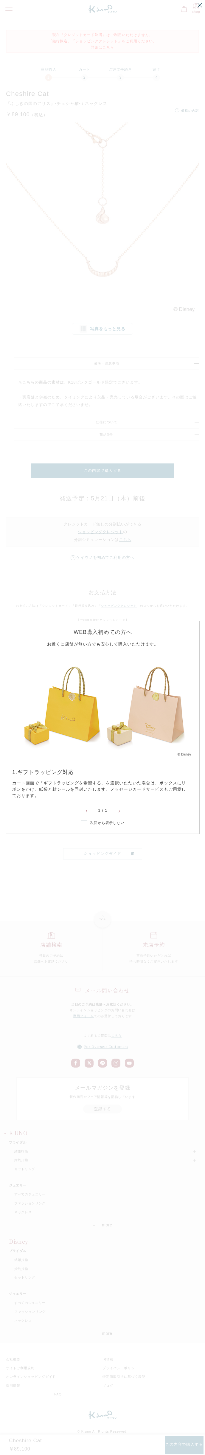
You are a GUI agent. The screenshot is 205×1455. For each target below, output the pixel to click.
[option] (102, 726)
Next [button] (119, 811)
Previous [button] (86, 811)
